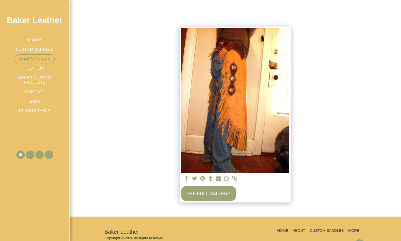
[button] (20, 155)
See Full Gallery (209, 193)
